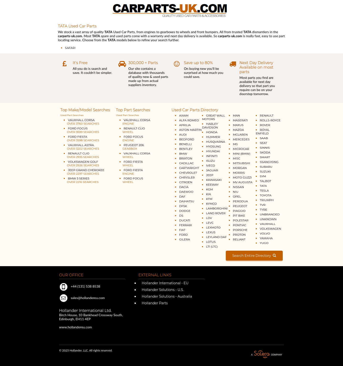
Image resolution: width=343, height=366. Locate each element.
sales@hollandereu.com (82, 298)
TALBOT (265, 181)
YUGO (264, 243)
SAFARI (70, 48)
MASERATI (240, 120)
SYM (263, 176)
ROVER (265, 125)
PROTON (239, 234)
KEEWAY (212, 184)
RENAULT (266, 115)
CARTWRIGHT (189, 168)
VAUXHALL (268, 224)
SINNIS (265, 147)
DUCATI (184, 220)
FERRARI (185, 225)
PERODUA (240, 201)
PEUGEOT (240, 206)
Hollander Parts (154, 303)
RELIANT (239, 239)
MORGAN (240, 168)
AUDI (183, 134)
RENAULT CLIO (81, 155)
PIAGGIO (239, 211)
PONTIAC (239, 225)
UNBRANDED (270, 214)
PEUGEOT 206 (132, 146)
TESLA (264, 190)
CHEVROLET (188, 172)
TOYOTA (266, 195)
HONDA (211, 132)
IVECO (210, 165)
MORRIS (239, 172)
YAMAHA (266, 238)
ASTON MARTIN (190, 130)
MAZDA (238, 130)
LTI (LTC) (212, 246)
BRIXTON (185, 158)
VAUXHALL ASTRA (81, 146)
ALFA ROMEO (189, 120)
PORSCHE (240, 230)
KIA (208, 194)
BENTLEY (185, 149)
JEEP (209, 175)
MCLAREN (240, 134)
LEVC (210, 222)
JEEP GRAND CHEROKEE (84, 171)
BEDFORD (186, 139)
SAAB (264, 138)
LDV (209, 218)
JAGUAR (212, 170)
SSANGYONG (269, 162)
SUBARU (266, 166)
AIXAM (184, 115)
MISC (236, 158)
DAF (182, 196)
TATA (263, 186)
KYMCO (211, 203)
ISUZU (210, 161)
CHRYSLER (187, 177)
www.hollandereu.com (75, 327)
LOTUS (211, 242)
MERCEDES (241, 139)
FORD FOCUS (81, 130)
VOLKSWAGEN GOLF (81, 163)
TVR (263, 205)
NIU (235, 191)
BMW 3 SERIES (81, 180)
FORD (183, 234)
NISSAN (238, 187)
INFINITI (212, 156)
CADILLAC (186, 163)
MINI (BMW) (241, 153)
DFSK (183, 206)
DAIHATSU (186, 201)
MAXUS (238, 125)
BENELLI (185, 144)
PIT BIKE (239, 215)
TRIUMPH (267, 200)
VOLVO (265, 233)
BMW (183, 153)
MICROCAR (241, 149)
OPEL (237, 196)
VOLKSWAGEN (270, 228)
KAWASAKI (214, 180)
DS (181, 215)
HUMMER (213, 137)
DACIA (183, 187)
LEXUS (211, 232)
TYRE (263, 209)
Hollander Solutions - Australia (166, 296)
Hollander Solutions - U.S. (162, 290)
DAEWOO (186, 191)
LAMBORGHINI (217, 208)
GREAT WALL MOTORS (213, 117)
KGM (209, 189)
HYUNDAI (213, 151)
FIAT (182, 230)
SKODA (265, 152)
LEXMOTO (213, 227)
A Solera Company (266, 354)
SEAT (263, 143)
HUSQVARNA (215, 141)
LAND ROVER (216, 213)
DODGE (184, 211)
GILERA (184, 239)
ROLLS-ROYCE (270, 120)
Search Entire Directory (254, 256)
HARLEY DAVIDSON (210, 125)
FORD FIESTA (81, 138)
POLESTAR (240, 220)
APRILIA (185, 125)
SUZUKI (265, 171)
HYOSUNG (213, 146)
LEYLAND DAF (216, 237)
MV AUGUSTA (242, 182)
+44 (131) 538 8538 (79, 286)
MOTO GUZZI (242, 177)
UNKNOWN (268, 219)
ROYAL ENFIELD (263, 131)
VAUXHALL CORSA (81, 121)
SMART (265, 157)
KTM (209, 199)
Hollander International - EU (164, 283)
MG (235, 144)
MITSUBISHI (241, 163)
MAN (236, 115)
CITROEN (185, 182)
